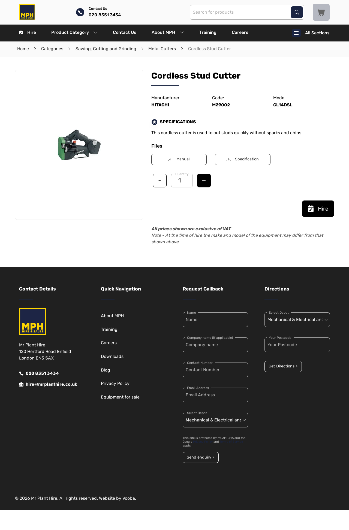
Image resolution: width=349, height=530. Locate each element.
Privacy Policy (115, 383)
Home (23, 48)
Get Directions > (283, 366)
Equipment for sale (120, 397)
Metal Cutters (162, 48)
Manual (179, 159)
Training (207, 32)
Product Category (74, 32)
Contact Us (124, 32)
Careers (240, 32)
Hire (27, 32)
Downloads (112, 356)
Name (191, 313)
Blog (105, 370)
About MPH (168, 32)
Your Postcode (280, 338)
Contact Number (200, 363)
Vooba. (129, 498)
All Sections (311, 33)
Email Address (198, 388)
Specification (242, 159)
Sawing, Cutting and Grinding (106, 48)
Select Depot (197, 413)
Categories (52, 48)
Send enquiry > (200, 457)
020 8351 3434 (39, 373)
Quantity (182, 174)
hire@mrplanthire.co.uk (48, 384)
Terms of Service (231, 442)
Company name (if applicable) (210, 338)
